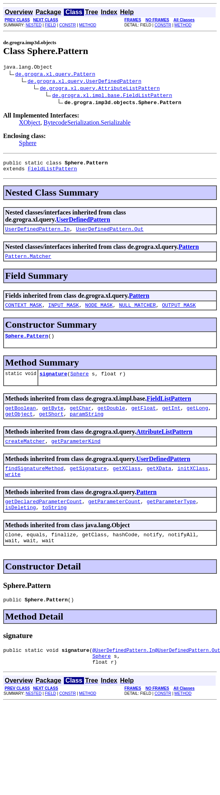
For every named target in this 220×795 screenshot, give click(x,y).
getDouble (111, 418)
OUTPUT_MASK (179, 311)
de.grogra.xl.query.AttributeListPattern (100, 89)
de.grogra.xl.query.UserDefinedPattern (85, 82)
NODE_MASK (99, 311)
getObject (19, 425)
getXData (159, 482)
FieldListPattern (52, 171)
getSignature (88, 482)
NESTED (34, 25)
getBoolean (20, 418)
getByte (53, 418)
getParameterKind (76, 453)
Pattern (189, 251)
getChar (80, 418)
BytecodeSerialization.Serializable (87, 123)
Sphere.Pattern (26, 343)
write (13, 489)
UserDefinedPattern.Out (110, 233)
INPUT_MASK (63, 311)
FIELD (50, 25)
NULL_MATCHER (137, 311)
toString (54, 524)
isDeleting (20, 524)
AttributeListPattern (164, 443)
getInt (171, 418)
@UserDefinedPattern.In (123, 672)
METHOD (87, 25)
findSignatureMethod (34, 482)
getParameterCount (114, 517)
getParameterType (171, 517)
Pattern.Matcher (28, 261)
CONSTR (67, 25)
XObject (29, 123)
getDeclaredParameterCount (43, 517)
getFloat (143, 418)
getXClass (126, 482)
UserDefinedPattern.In (37, 233)
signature (53, 382)
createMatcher (25, 453)
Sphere (27, 144)
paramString (87, 425)
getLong (197, 418)
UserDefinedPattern (83, 223)
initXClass (192, 482)
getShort (51, 425)
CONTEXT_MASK (23, 311)
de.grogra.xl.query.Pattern (55, 74)
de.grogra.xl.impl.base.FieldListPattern (112, 96)
